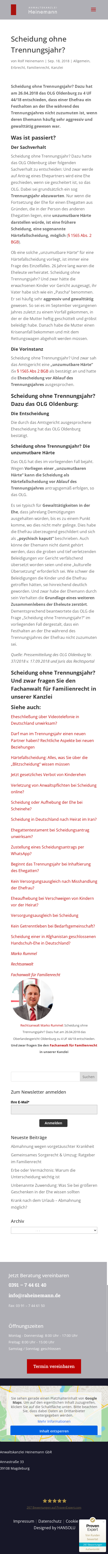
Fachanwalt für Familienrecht (50, 688)
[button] (93, 12)
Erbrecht (18, 67)
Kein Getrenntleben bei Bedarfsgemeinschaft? (53, 926)
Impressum (23, 1521)
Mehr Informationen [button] (54, 1421)
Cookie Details (79, 1521)
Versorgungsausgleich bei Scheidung (44, 915)
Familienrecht (38, 67)
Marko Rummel (24, 953)
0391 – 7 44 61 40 (26, 1285)
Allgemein (81, 61)
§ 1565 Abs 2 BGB (32, 371)
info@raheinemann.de (34, 1295)
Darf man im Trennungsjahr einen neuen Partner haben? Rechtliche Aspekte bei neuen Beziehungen (52, 740)
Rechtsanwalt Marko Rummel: (42, 1025)
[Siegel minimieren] (103, 1521)
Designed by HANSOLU (54, 1527)
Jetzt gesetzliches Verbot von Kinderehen (48, 774)
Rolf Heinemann (31, 61)
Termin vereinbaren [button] (54, 1366)
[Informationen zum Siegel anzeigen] (92, 1549)
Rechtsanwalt (22, 964)
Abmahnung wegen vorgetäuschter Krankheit (52, 1146)
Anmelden (53, 1123)
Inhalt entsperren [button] (54, 1431)
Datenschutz (50, 1521)
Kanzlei (57, 67)
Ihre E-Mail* (20, 1102)
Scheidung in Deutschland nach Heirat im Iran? (54, 819)
